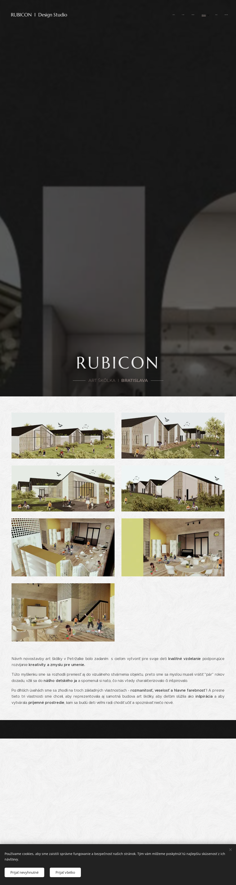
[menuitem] (190, 15)
